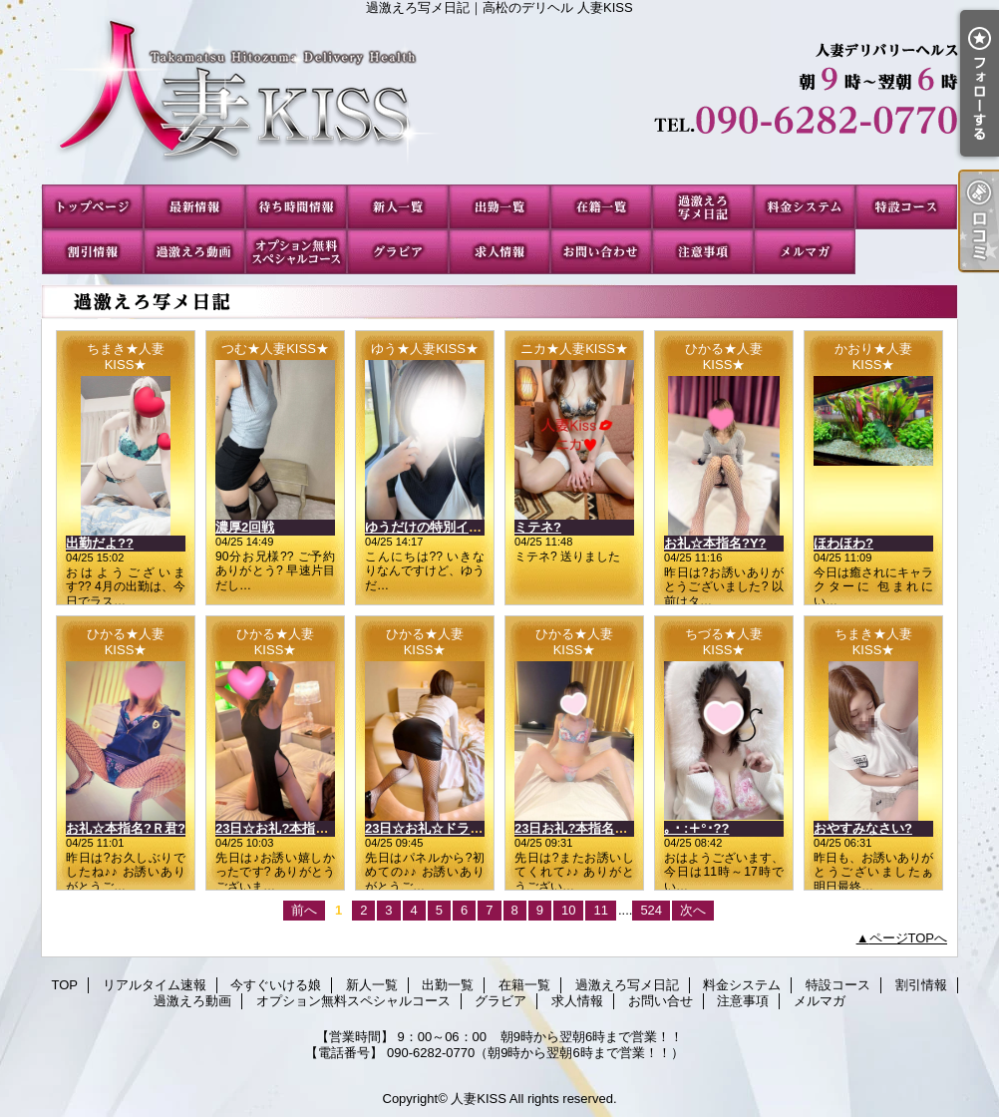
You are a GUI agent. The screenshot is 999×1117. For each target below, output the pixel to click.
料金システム (804, 207)
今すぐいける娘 (296, 207)
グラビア (398, 251)
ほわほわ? (843, 543)
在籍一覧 (601, 207)
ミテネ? (537, 527)
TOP (93, 207)
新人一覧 (398, 207)
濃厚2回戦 (244, 527)
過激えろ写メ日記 (703, 207)
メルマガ (804, 251)
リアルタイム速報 (194, 207)
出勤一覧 (499, 207)
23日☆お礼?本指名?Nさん (293, 828)
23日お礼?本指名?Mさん (586, 828)
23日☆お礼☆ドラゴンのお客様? (460, 828)
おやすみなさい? (863, 828)
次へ (693, 910)
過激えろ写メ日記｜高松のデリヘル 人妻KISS (499, 100)
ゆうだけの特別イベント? (440, 527)
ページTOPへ (908, 938)
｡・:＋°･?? (696, 828)
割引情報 (93, 251)
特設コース (906, 207)
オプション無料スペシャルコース (296, 251)
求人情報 (499, 251)
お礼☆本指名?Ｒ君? (125, 828)
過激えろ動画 (194, 251)
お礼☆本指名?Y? (715, 543)
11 (600, 910)
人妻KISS (478, 1098)
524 (651, 910)
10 (568, 910)
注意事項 (703, 251)
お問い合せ (601, 251)
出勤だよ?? (100, 543)
